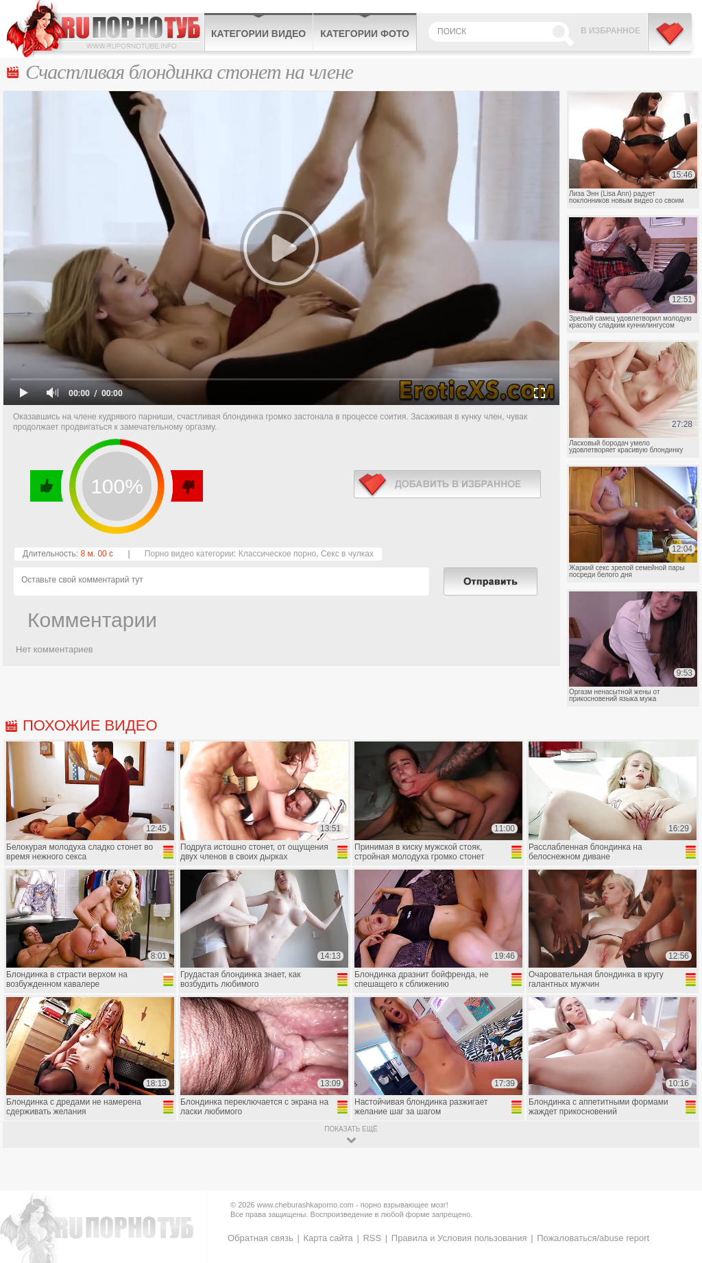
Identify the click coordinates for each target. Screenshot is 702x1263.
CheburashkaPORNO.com (105, 29)
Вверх (675, 1186)
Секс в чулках (347, 554)
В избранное (610, 31)
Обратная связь (260, 1238)
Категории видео (258, 33)
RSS (372, 1238)
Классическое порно (278, 554)
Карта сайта (327, 1238)
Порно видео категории (189, 554)
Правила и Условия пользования (459, 1238)
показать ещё (350, 1129)
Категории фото (364, 33)
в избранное (447, 484)
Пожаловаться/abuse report (593, 1238)
